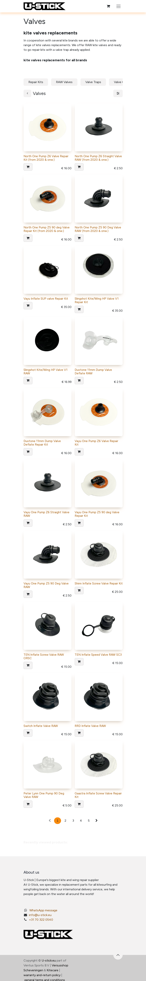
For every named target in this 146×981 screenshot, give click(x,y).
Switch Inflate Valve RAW (41, 726)
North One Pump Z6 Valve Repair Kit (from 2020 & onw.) (46, 157)
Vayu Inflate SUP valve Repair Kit (46, 298)
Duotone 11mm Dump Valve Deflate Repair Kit (42, 442)
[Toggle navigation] (118, 6)
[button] (28, 167)
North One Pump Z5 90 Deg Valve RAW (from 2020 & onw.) (98, 229)
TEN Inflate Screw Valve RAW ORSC (44, 656)
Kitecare (52, 970)
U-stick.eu (49, 960)
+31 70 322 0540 (41, 919)
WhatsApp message (43, 910)
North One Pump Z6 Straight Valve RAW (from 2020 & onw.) (98, 157)
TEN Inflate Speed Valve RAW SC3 (98, 654)
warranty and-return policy (42, 975)
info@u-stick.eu (40, 915)
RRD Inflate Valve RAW (90, 726)
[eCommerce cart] (108, 6)
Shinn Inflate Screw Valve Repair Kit (99, 583)
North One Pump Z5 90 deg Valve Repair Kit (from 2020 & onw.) (47, 229)
